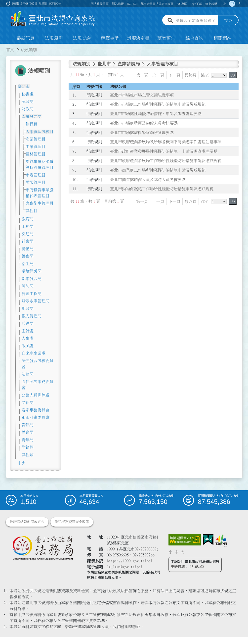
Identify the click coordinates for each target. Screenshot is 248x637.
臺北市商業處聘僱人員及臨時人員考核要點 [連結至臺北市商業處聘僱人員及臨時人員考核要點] (148, 180)
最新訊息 (26, 38)
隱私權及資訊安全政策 (71, 522)
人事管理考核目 (39, 132)
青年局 (28, 440)
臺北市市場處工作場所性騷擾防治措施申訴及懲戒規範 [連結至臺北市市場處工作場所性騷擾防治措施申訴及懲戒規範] (158, 104)
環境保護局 (31, 271)
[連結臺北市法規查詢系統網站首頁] (53, 19)
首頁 (10, 50)
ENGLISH (132, 3)
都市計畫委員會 (35, 417)
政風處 (28, 346)
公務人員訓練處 (35, 395)
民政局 (28, 101)
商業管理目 (35, 139)
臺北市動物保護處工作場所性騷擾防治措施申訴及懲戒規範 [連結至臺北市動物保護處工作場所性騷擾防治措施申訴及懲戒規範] (161, 189)
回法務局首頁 (100, 3)
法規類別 (54, 38)
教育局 (28, 219)
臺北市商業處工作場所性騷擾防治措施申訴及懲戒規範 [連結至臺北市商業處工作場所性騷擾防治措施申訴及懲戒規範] (158, 170)
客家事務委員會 (35, 410)
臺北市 (24, 86)
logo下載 (196, 3)
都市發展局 (31, 279)
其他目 (32, 211)
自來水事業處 (33, 353)
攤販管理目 (35, 182)
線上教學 (211, 3)
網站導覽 (118, 3)
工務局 (28, 226)
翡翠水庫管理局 (35, 301)
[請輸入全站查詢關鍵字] (196, 20)
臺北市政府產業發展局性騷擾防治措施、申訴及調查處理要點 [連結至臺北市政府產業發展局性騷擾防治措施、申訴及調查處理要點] (163, 151)
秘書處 (28, 94)
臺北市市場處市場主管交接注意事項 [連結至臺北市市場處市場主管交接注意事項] (142, 95)
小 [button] (224, 3)
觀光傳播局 (31, 316)
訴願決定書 (138, 38)
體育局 (28, 432)
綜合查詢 (194, 38)
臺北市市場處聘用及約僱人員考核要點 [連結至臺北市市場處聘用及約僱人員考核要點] (144, 123)
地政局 (28, 308)
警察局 (28, 256)
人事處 (28, 338)
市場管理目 (35, 175)
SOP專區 (182, 3)
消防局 (28, 286)
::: (3, 47)
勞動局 (28, 249)
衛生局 (28, 264)
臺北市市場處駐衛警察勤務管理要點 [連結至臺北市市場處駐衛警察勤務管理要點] (142, 133)
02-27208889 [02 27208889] (146, 549)
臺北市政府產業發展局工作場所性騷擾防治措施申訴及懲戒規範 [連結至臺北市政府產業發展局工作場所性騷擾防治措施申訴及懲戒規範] (165, 161)
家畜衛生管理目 (39, 203)
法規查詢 (82, 38)
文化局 (28, 402)
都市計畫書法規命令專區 (157, 3)
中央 (22, 463)
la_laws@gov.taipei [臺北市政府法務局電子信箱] (125, 567)
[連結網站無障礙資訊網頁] (184, 539)
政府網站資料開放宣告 (27, 522)
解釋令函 (110, 38)
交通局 (28, 234)
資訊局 (28, 425)
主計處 (28, 331)
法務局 (28, 374)
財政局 (28, 109)
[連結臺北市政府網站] (221, 540)
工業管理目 (35, 146)
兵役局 (28, 323)
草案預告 (166, 38)
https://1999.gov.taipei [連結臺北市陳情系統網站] (130, 561)
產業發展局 (31, 116)
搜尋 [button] (228, 21)
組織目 (32, 124)
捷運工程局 (31, 293)
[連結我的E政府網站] (208, 539)
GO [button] (233, 75)
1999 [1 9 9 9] (111, 549)
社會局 (28, 241)
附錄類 (28, 447)
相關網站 (222, 38)
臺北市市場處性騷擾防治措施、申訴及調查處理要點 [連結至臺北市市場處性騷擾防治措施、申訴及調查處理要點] (156, 114)
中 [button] (232, 3)
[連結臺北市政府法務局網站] (43, 547)
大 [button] (240, 4)
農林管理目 (35, 154)
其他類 (28, 455)
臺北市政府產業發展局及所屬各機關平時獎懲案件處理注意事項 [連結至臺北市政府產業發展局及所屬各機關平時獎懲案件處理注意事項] (165, 142)
